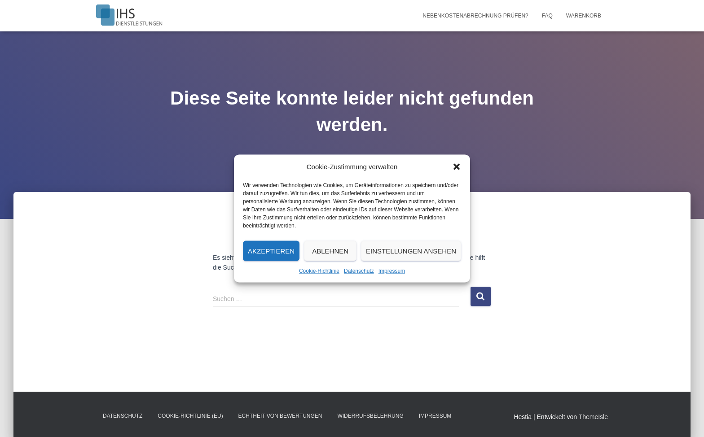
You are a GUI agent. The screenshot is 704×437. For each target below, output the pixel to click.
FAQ (547, 16)
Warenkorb (583, 16)
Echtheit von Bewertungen (280, 416)
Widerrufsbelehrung (370, 416)
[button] (456, 166)
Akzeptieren (271, 250)
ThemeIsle (593, 416)
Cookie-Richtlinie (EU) (190, 416)
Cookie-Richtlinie (319, 271)
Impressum (391, 271)
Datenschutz (359, 271)
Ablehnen (330, 250)
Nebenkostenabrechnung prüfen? (475, 16)
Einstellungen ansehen (411, 250)
